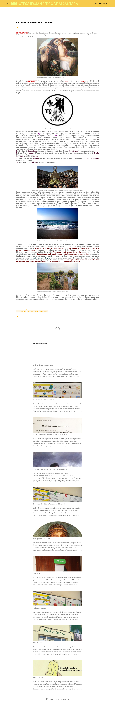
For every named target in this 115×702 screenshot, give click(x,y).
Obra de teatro (38, 643)
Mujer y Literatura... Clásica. (42, 539)
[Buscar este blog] (97, 3)
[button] (17, 27)
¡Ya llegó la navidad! (39, 608)
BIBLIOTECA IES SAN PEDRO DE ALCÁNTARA (44, 4)
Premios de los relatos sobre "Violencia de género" (50, 434)
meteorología (33, 311)
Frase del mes (21, 311)
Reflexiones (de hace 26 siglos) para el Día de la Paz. (50, 469)
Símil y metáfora (38, 677)
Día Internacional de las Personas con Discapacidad (50, 504)
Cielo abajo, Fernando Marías (43, 365)
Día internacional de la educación (44, 400)
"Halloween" (37, 573)
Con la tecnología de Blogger (57, 699)
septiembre (43, 311)
